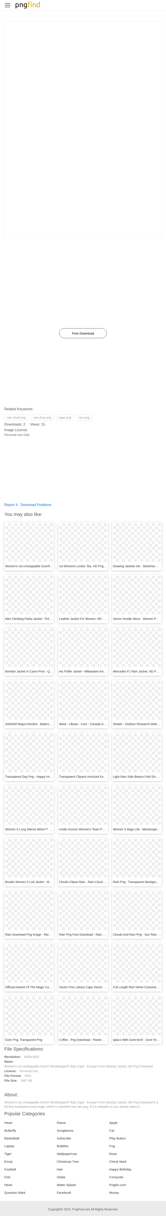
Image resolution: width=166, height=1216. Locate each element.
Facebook (64, 1192)
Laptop (9, 1146)
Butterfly (10, 1130)
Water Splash (66, 1185)
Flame (61, 1123)
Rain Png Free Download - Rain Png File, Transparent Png (98, 934)
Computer (116, 1177)
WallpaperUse (67, 1154)
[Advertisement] (83, 51)
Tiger (8, 1154)
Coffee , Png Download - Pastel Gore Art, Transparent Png (98, 1040)
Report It (11, 505)
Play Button (117, 1138)
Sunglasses (65, 1130)
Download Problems (36, 505)
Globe (61, 1177)
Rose (113, 1154)
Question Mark (15, 1192)
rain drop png (42, 417)
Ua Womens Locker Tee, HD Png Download (88, 566)
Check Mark (117, 1161)
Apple (113, 1123)
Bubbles (63, 1146)
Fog (112, 1146)
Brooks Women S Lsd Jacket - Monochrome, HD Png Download (48, 882)
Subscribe (64, 1138)
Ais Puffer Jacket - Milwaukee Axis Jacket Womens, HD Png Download (106, 671)
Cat (111, 1130)
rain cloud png (16, 417)
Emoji (8, 1161)
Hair (60, 1169)
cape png (65, 417)
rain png (83, 417)
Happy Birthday (120, 1169)
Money (114, 1192)
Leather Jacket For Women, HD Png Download (90, 619)
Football (10, 1169)
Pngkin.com (117, 1185)
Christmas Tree (68, 1161)
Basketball (11, 1138)
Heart (8, 1123)
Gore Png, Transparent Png (23, 1040)
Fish (7, 1177)
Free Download (83, 333)
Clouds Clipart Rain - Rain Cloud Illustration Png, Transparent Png (103, 882)
